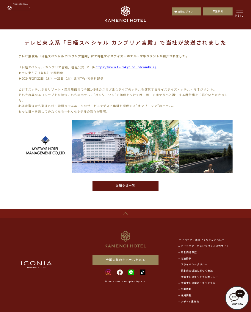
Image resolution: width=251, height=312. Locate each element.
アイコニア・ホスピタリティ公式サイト (205, 246)
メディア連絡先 (190, 301)
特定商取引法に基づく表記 (197, 270)
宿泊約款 (186, 258)
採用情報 (186, 295)
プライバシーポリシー (194, 264)
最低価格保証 (189, 252)
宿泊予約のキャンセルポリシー (199, 276)
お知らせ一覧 (125, 185)
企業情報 (186, 289)
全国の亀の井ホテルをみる (125, 260)
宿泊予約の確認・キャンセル (198, 282)
